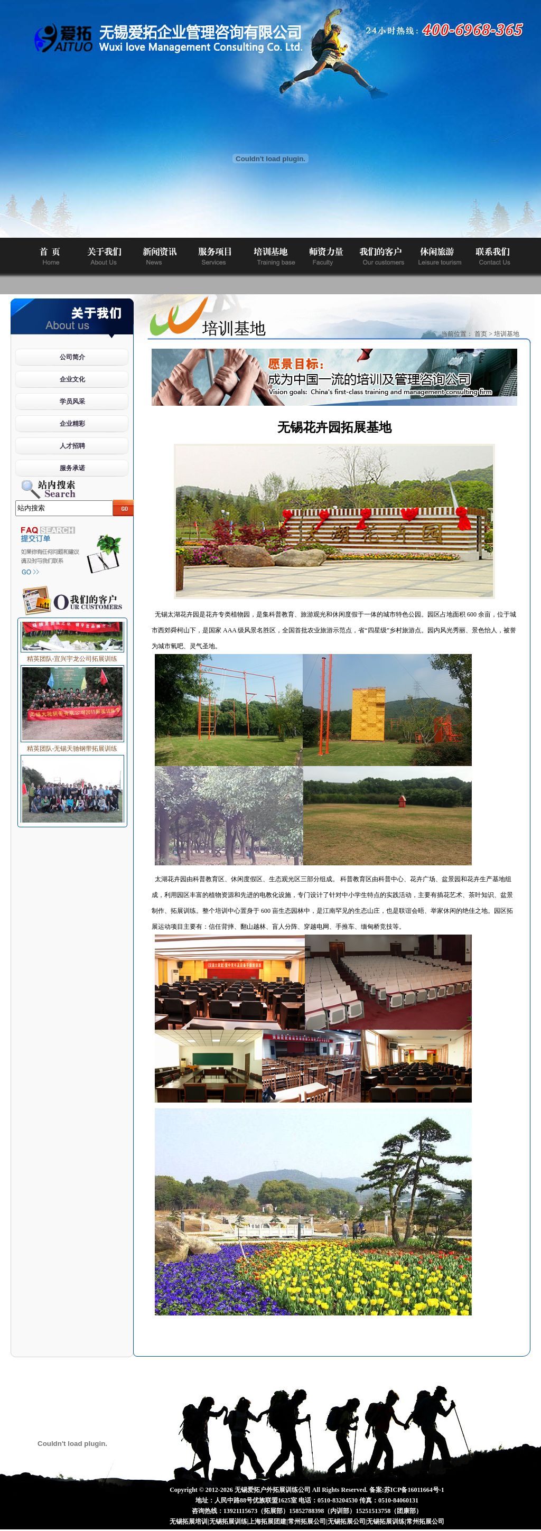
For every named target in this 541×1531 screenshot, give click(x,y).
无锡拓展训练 (228, 1521)
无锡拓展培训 (189, 1521)
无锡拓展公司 (347, 1521)
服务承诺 (72, 468)
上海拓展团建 (267, 1521)
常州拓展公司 (307, 1521)
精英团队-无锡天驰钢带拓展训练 (72, 745)
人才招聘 (72, 446)
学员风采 (72, 401)
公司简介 (72, 357)
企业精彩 (72, 423)
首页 (480, 334)
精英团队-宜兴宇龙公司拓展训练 (72, 655)
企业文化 (72, 379)
